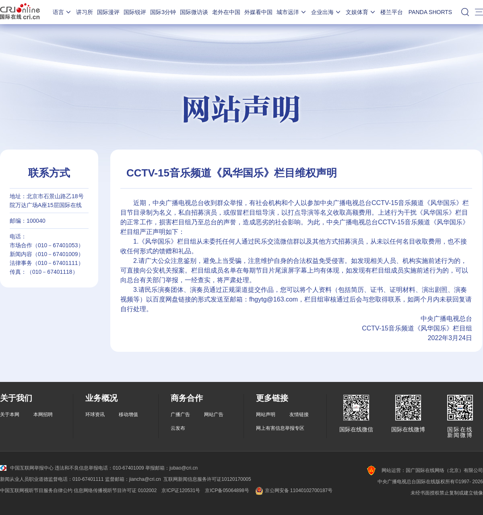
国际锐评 (135, 12)
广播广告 (180, 414)
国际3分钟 (163, 12)
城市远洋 (292, 12)
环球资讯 (95, 414)
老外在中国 (226, 12)
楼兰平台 (391, 12)
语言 (62, 12)
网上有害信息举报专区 (280, 428)
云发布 (178, 428)
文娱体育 (361, 12)
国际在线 (20, 12)
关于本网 (9, 414)
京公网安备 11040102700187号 (293, 490)
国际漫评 (108, 12)
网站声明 (265, 414)
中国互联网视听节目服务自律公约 (36, 490)
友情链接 (299, 414)
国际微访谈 (194, 12)
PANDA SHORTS (430, 12)
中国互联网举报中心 (27, 468)
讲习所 (84, 12)
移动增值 (128, 414)
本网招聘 (43, 414)
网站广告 (213, 414)
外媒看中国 (258, 12)
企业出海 (326, 12)
